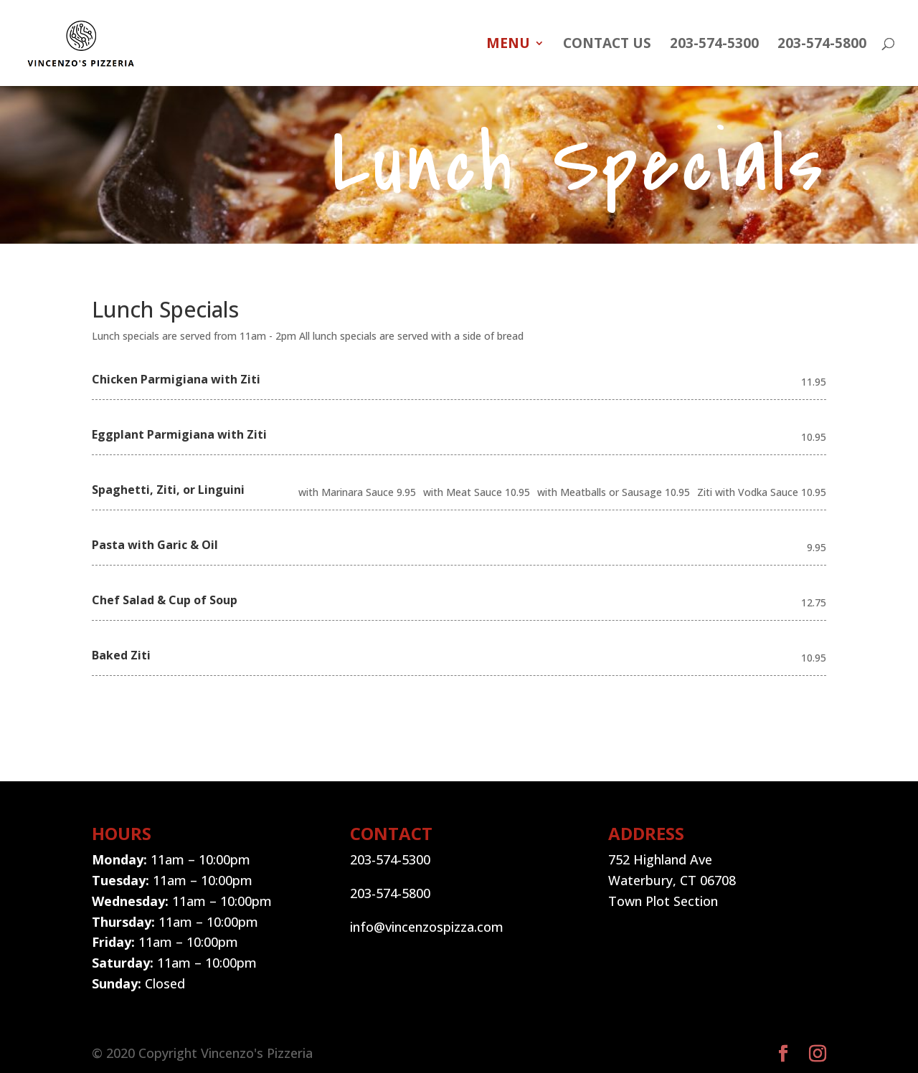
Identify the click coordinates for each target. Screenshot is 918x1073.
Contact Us (607, 45)
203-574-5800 (821, 45)
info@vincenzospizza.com (426, 926)
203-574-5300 (714, 45)
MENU (508, 45)
